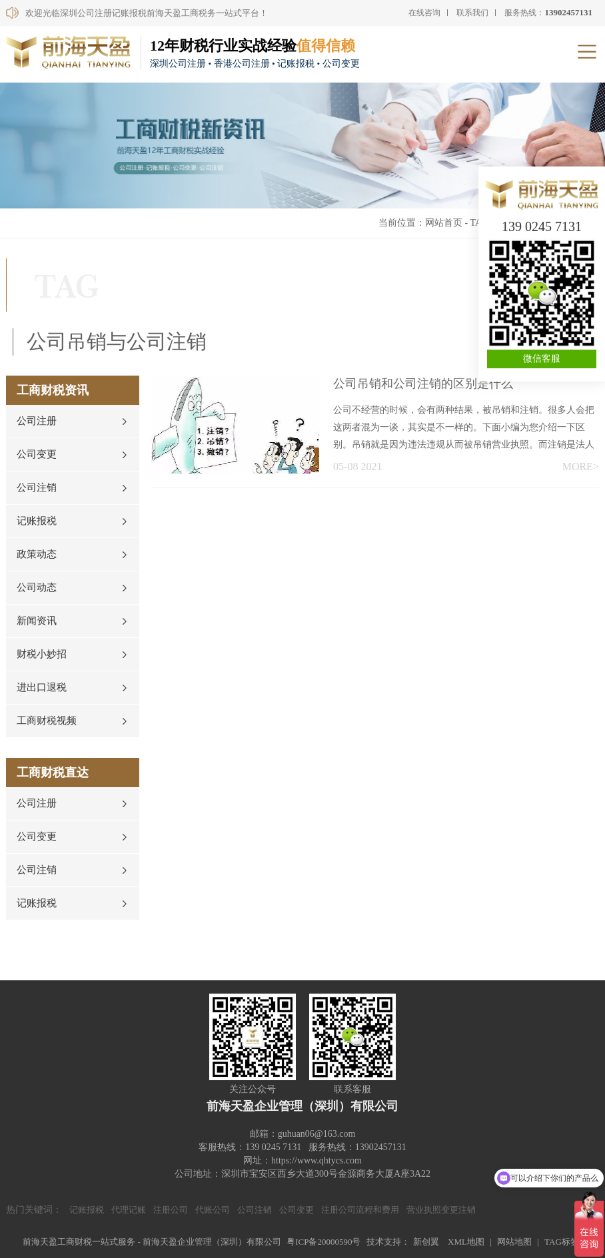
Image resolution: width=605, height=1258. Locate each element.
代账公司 (212, 1210)
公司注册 (37, 421)
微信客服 (541, 359)
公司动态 (37, 587)
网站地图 (514, 1242)
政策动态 (37, 554)
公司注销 (37, 487)
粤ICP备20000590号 (323, 1242)
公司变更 (37, 454)
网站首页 (443, 223)
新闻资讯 (37, 620)
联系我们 (472, 12)
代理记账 (128, 1210)
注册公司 (170, 1210)
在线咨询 (424, 12)
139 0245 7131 (542, 226)
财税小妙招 (42, 654)
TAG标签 (561, 1242)
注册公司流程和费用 (360, 1210)
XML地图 (466, 1242)
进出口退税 (42, 687)
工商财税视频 (47, 720)
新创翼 (426, 1242)
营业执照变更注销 (441, 1210)
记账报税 (37, 520)
